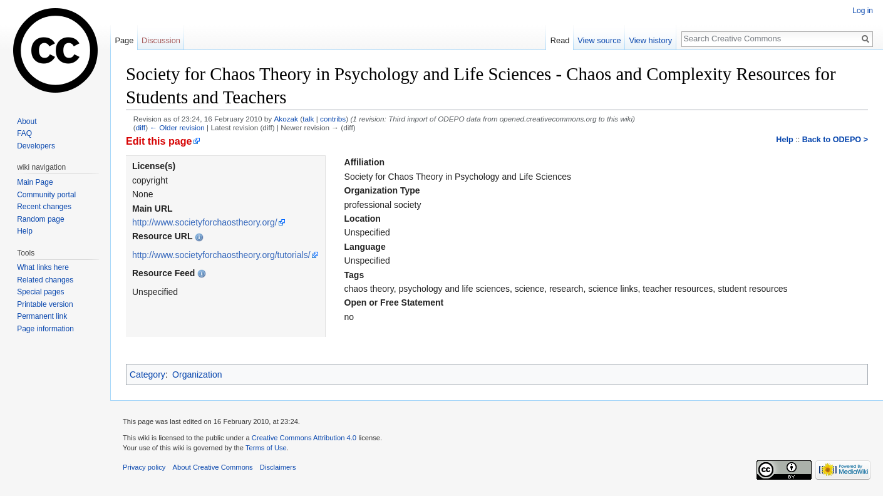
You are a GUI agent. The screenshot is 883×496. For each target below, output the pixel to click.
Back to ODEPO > (835, 139)
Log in (862, 10)
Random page (40, 219)
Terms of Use (266, 448)
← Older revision (177, 127)
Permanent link (42, 316)
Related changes (45, 280)
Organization (197, 374)
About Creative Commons (213, 467)
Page (124, 40)
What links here (43, 267)
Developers (36, 146)
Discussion (161, 40)
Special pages (40, 291)
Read (560, 40)
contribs (333, 119)
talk (308, 119)
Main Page (35, 182)
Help (784, 139)
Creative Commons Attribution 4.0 (304, 438)
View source (599, 40)
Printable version (45, 304)
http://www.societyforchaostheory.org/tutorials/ (221, 255)
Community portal (46, 194)
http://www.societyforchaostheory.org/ (204, 222)
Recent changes (44, 206)
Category (147, 374)
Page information (45, 328)
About (26, 121)
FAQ (24, 133)
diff (140, 127)
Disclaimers (278, 467)
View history (650, 40)
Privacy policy (144, 467)
